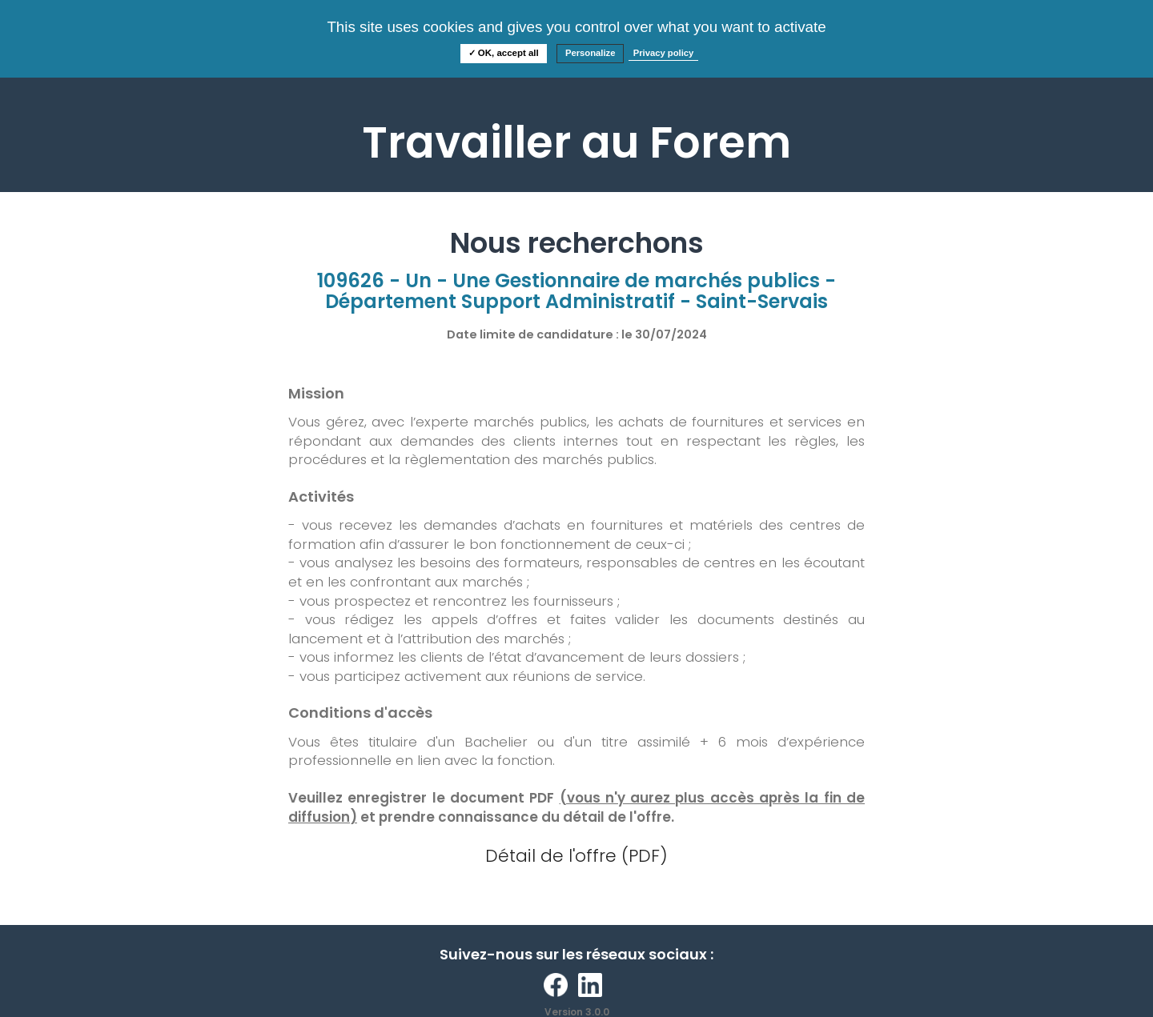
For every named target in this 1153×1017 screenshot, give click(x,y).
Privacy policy (663, 53)
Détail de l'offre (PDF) (576, 855)
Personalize (590, 53)
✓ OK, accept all (503, 53)
